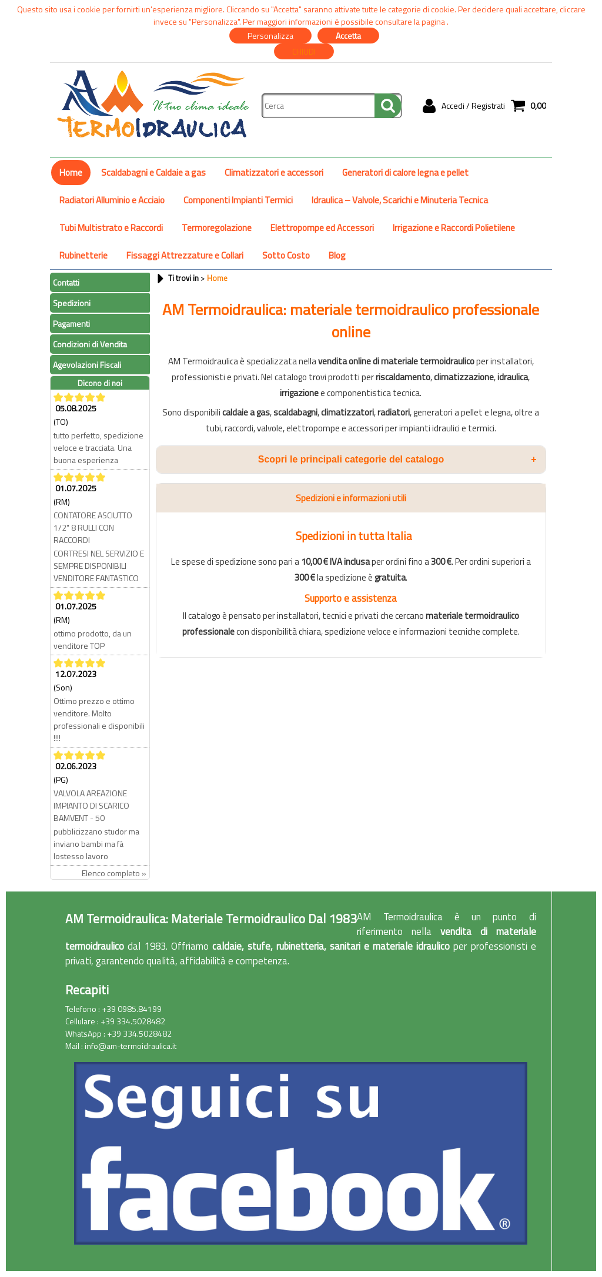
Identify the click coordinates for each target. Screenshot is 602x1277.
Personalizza (270, 35)
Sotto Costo (286, 255)
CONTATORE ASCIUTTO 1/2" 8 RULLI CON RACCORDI (92, 527)
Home (70, 172)
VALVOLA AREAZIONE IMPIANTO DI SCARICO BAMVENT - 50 (91, 805)
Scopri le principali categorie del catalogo (397, 459)
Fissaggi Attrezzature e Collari (184, 255)
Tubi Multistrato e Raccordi (111, 227)
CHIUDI (304, 51)
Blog (337, 255)
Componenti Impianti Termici (238, 200)
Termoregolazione (217, 227)
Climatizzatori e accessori (274, 172)
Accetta (348, 35)
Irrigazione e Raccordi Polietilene (454, 227)
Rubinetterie (83, 255)
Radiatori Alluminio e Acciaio (112, 200)
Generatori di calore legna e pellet (405, 172)
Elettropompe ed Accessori (322, 227)
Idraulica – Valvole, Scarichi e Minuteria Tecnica (400, 200)
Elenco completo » (114, 873)
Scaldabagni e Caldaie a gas (153, 172)
